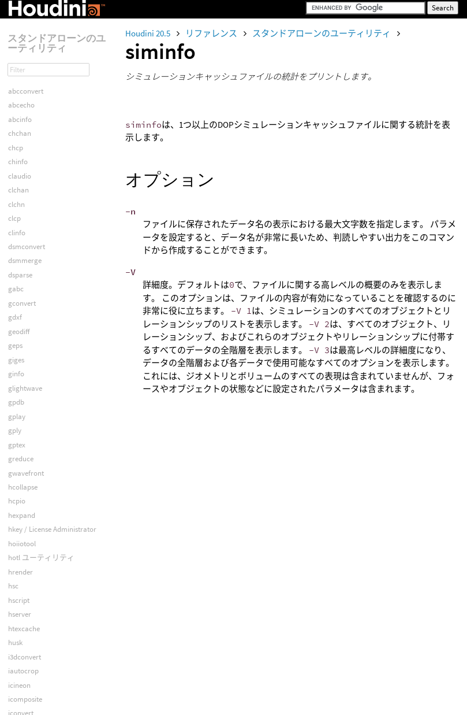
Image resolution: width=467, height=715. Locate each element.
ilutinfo (19, 354)
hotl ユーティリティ (41, 85)
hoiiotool (22, 71)
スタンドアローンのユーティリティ (322, 33)
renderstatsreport (35, 594)
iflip (14, 297)
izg (12, 453)
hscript (18, 128)
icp (12, 255)
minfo (17, 538)
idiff (14, 283)
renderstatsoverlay (37, 581)
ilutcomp (22, 340)
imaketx (20, 368)
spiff (14, 651)
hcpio (16, 29)
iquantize (22, 411)
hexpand (21, 43)
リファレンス (212, 33)
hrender (20, 100)
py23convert (27, 566)
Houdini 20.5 (148, 33)
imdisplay (23, 382)
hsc (13, 113)
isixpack (20, 425)
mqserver (23, 552)
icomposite (25, 227)
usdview (20, 679)
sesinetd (20, 623)
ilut (13, 326)
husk (15, 170)
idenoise (20, 269)
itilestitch (22, 439)
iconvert (20, 241)
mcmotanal (26, 509)
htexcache (24, 156)
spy (13, 665)
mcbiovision (27, 496)
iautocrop (23, 198)
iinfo (15, 312)
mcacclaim (25, 481)
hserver (19, 142)
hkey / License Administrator (52, 57)
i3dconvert (24, 185)
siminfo (19, 637)
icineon (19, 213)
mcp (15, 524)
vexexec (20, 708)
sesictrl (18, 609)
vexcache (22, 693)
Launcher (23, 467)
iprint (16, 397)
